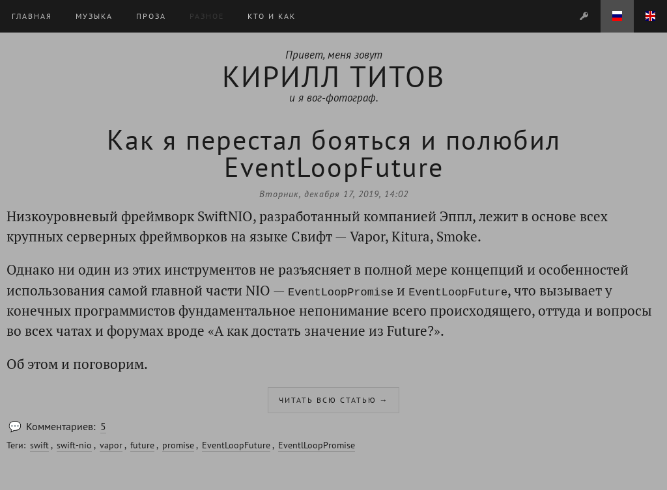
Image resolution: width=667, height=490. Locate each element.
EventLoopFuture (236, 445)
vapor (111, 445)
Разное (207, 16)
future (142, 445)
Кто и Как (272, 16)
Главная (32, 16)
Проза (151, 16)
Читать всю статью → (334, 400)
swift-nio (74, 445)
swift (39, 445)
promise (178, 445)
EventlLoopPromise (316, 445)
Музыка (94, 16)
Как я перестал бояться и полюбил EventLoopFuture (334, 153)
